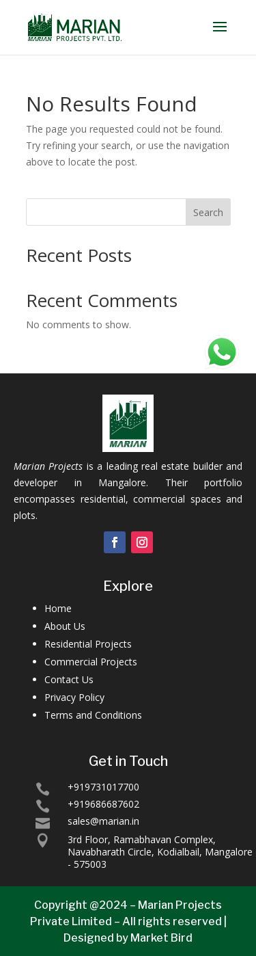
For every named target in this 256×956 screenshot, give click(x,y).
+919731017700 (103, 786)
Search (208, 212)
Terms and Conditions (93, 714)
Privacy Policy (74, 697)
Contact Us (69, 679)
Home (58, 608)
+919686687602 (103, 803)
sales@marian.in (103, 820)
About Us (64, 626)
